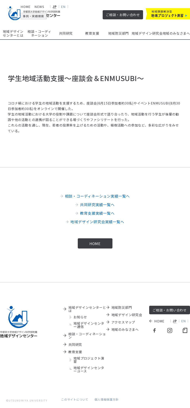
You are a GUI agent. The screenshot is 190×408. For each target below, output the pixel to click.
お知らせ (80, 317)
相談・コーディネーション (39, 33)
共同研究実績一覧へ (97, 204)
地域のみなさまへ (176, 33)
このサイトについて (74, 399)
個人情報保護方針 (106, 399)
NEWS (39, 6)
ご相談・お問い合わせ (123, 14)
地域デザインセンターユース (88, 369)
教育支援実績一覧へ (97, 213)
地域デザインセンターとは (13, 33)
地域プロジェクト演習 (88, 359)
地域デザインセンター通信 (88, 325)
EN (63, 6)
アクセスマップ (123, 322)
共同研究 (66, 33)
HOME (25, 6)
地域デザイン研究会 (147, 33)
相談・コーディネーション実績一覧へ (97, 196)
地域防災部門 (118, 33)
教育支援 (92, 33)
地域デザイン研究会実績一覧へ (97, 221)
